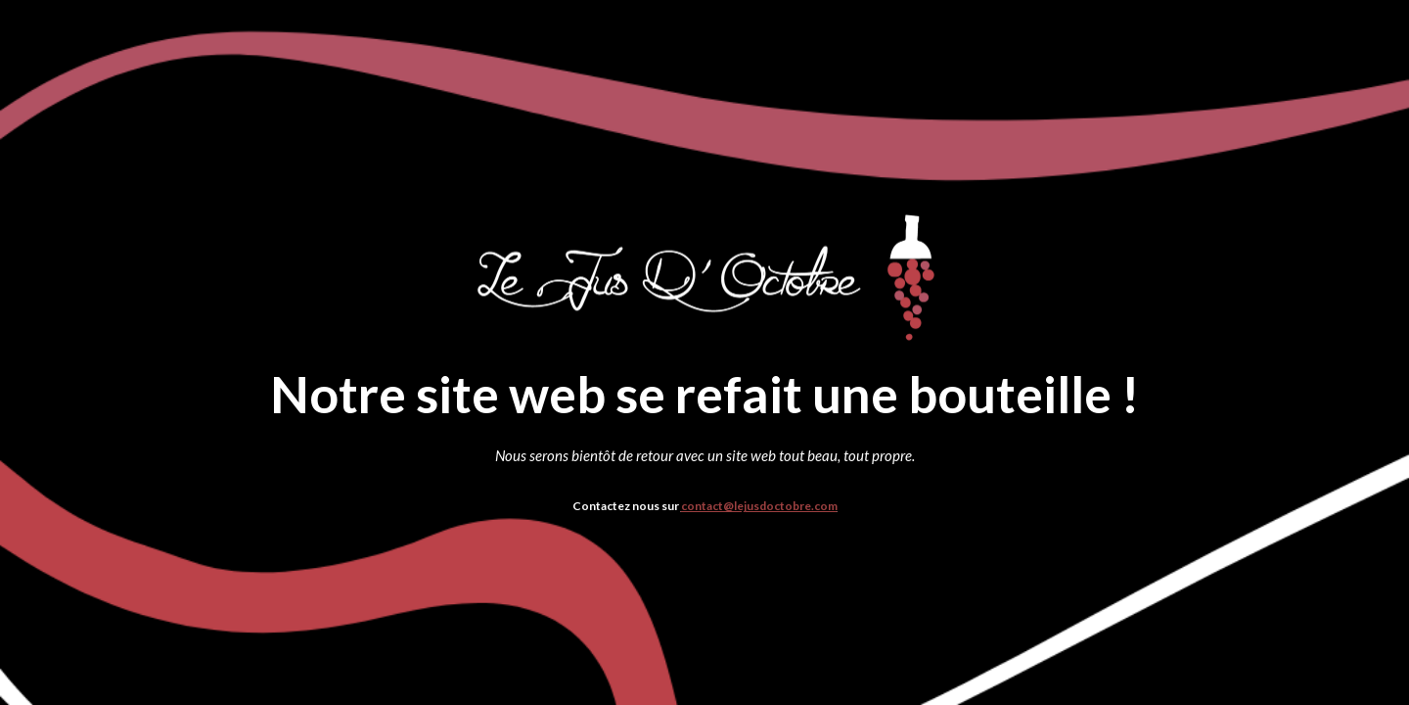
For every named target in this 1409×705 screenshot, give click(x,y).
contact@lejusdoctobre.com (759, 505)
